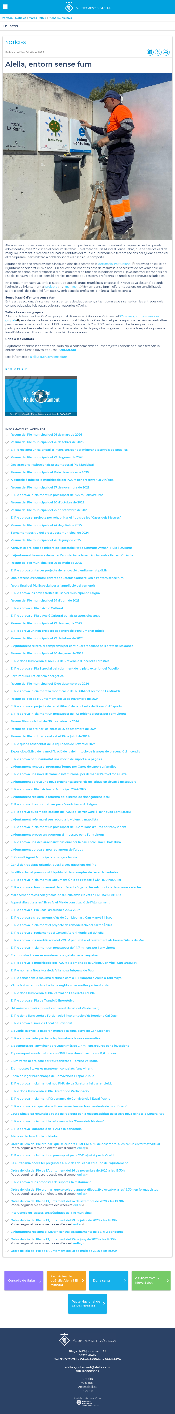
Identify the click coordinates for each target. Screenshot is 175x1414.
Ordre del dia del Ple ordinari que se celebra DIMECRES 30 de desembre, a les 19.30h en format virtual (85, 1144)
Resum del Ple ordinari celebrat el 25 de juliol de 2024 (50, 736)
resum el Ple (16, 369)
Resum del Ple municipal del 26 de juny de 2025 (46, 540)
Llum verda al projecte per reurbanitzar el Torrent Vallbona (54, 1061)
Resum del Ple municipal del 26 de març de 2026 (46, 434)
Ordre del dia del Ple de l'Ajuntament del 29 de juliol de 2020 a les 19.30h (64, 1220)
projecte (51, 286)
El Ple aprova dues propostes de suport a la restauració (51, 1182)
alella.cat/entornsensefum (49, 357)
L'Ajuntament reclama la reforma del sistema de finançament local (60, 797)
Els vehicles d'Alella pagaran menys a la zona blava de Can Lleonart (60, 1031)
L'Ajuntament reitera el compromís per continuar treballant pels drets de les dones (72, 646)
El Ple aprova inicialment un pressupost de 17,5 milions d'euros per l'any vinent (68, 713)
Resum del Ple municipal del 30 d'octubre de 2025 (47, 502)
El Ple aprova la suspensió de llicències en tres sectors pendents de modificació (69, 1106)
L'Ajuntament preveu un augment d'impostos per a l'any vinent (57, 834)
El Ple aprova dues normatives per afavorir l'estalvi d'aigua (54, 804)
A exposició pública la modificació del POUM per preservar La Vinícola (62, 480)
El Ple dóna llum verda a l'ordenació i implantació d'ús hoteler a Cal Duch (64, 1015)
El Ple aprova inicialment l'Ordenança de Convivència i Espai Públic (60, 1098)
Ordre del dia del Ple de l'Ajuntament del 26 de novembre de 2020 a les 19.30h (68, 1170)
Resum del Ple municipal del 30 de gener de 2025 (47, 653)
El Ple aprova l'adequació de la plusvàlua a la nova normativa (55, 1038)
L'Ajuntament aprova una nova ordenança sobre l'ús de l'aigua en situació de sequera (73, 781)
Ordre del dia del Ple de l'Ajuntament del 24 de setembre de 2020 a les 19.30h (67, 1201)
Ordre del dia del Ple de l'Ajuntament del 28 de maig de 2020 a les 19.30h (64, 1251)
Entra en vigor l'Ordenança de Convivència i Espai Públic (52, 1076)
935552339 (67, 1359)
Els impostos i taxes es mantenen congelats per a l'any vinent (56, 955)
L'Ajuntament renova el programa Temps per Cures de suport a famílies (63, 766)
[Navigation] (41, 396)
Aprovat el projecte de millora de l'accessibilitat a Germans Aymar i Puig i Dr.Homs (71, 548)
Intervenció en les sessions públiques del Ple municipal (51, 1212)
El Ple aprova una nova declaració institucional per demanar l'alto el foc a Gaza (69, 774)
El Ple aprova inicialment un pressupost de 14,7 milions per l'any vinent (63, 947)
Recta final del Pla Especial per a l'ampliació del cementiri (53, 585)
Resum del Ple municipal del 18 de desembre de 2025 (50, 472)
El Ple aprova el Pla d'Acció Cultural (37, 608)
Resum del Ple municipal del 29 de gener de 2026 (47, 457)
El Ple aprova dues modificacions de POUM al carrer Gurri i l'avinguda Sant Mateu (71, 812)
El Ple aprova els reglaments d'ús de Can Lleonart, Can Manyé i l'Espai (62, 917)
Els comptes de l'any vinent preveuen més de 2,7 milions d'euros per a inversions (70, 1045)
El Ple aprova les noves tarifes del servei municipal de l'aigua (55, 593)
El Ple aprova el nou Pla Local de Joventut (41, 1023)
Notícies (20, 18)
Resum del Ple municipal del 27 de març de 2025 (46, 623)
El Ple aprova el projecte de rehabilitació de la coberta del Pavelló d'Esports (66, 706)
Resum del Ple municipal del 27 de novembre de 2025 (50, 487)
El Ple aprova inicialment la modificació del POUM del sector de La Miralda (66, 691)
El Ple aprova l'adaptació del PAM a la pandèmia (46, 1129)
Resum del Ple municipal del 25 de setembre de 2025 (49, 510)
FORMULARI (67, 350)
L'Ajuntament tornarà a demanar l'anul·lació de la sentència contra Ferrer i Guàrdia (72, 555)
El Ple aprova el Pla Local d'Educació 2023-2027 (45, 910)
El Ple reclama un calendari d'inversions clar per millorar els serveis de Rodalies (69, 449)
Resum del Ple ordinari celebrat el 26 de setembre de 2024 (54, 729)
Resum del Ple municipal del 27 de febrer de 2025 (47, 638)
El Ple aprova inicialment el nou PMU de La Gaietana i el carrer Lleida (62, 1083)
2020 (42, 18)
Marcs (33, 18)
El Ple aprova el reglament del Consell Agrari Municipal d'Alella (57, 932)
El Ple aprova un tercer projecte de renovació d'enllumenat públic (59, 570)
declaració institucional (114, 264)
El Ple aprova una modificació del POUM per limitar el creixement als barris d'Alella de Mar (77, 940)
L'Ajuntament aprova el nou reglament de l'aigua (47, 849)
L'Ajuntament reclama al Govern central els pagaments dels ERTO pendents (67, 1231)
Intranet (87, 1390)
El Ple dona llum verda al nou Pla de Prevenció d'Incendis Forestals (60, 661)
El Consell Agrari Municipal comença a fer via (44, 857)
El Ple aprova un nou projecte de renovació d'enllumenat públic (57, 630)
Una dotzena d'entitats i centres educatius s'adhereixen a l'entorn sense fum (67, 578)
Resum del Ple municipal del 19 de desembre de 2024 (50, 683)
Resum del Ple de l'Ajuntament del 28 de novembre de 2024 (55, 699)
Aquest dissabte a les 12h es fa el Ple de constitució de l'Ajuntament (60, 902)
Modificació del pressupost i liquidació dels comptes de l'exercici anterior (64, 872)
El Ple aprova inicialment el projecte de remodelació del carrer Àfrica (61, 925)
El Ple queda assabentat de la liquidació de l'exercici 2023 (53, 744)
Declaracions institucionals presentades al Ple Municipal (52, 464)
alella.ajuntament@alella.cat (86, 1367)
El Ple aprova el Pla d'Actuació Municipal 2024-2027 (48, 789)
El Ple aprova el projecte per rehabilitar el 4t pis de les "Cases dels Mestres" (66, 517)
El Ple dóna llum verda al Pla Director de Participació (50, 1091)
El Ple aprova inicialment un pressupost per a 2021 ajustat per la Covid (62, 1155)
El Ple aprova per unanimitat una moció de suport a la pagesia (56, 759)
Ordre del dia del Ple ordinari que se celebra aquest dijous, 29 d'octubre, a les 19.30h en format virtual (85, 1189)
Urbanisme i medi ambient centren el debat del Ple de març (55, 1008)
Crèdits (87, 1379)
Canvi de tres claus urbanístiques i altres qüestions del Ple (53, 864)
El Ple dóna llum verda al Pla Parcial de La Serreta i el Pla (53, 993)
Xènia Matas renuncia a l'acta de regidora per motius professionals (60, 985)
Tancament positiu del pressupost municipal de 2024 (50, 532)
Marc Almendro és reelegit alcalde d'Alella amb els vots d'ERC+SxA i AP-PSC (66, 895)
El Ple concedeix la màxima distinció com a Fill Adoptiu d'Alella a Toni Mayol (66, 978)
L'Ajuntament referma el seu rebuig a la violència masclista (54, 819)
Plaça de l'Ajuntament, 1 (86, 1351)
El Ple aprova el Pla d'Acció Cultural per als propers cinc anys (55, 615)
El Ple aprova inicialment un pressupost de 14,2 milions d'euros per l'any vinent (68, 827)
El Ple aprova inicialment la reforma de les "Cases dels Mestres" (57, 1121)
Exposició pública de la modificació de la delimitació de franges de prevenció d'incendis (75, 751)
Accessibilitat (87, 1387)
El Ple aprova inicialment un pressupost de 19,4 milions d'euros (57, 495)
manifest (71, 286)
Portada (7, 18)
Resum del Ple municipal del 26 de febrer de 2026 (47, 442)
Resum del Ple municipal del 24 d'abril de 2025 (45, 600)
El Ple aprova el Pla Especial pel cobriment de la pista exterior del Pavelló (65, 668)
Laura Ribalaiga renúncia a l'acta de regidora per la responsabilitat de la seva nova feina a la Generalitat (87, 1113)
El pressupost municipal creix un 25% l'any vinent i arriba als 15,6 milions (63, 1053)
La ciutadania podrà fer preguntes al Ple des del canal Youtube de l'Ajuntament (69, 1163)
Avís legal (87, 1382)
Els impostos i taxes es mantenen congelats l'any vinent (52, 1068)
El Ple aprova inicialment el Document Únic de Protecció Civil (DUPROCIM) (66, 880)
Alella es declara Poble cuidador (34, 1136)
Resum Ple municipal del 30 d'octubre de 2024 (45, 721)
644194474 (113, 1359)
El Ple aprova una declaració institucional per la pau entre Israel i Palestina (66, 842)
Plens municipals (60, 18)
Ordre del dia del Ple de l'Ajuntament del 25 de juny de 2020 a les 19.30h (63, 1239)
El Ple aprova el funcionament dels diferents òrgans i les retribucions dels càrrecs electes (76, 887)
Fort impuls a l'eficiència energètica (37, 676)
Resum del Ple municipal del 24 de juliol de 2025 (46, 525)
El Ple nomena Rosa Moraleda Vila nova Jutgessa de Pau (52, 970)
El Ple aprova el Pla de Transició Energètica (42, 1000)
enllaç (81, 1148)
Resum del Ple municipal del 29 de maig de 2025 (46, 562)
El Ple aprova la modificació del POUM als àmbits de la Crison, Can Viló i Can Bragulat (74, 963)
